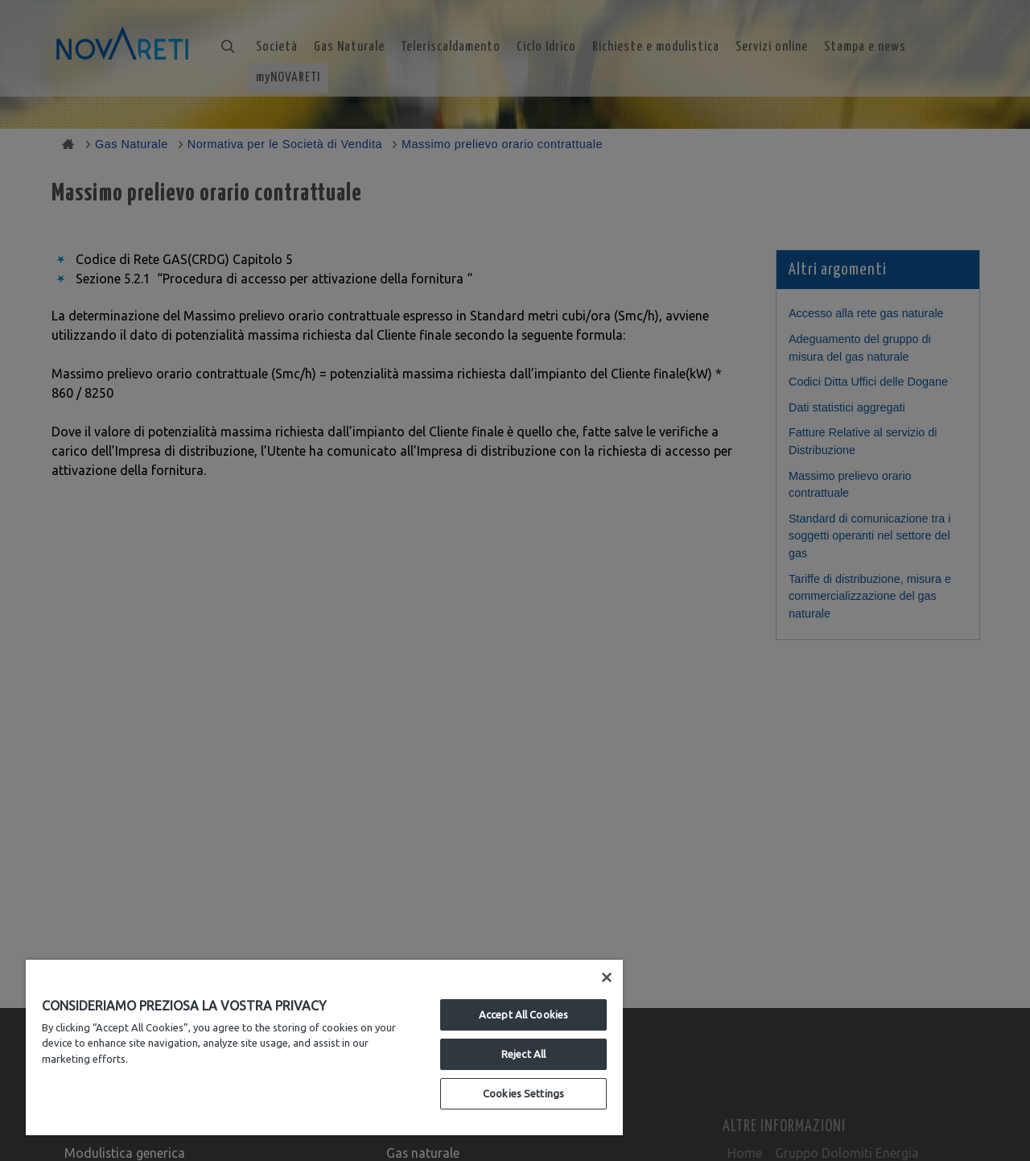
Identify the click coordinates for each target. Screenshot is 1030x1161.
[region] (324, 1047)
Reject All (523, 1054)
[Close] (607, 977)
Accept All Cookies (523, 1014)
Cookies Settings (523, 1093)
